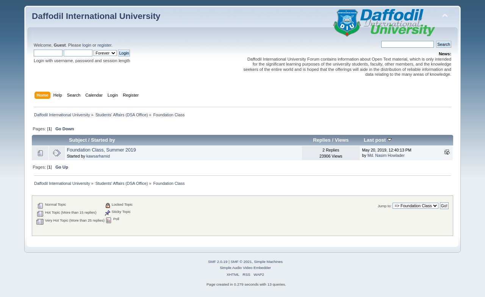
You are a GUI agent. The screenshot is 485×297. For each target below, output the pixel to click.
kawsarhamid (98, 156)
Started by (103, 140)
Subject (78, 140)
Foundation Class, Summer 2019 (101, 150)
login (86, 45)
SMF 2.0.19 (218, 261)
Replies (321, 140)
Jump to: (385, 206)
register (104, 45)
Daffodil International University (96, 16)
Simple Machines (268, 261)
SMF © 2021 (241, 261)
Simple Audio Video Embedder (245, 268)
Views (342, 140)
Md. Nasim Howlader (386, 155)
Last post (378, 140)
